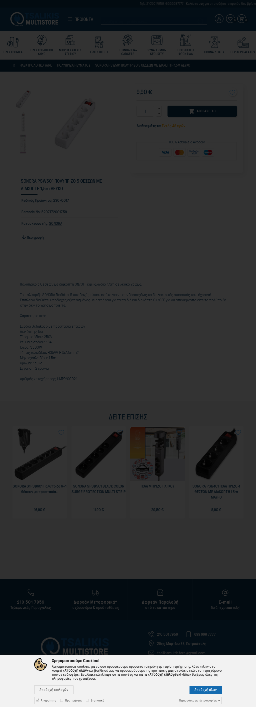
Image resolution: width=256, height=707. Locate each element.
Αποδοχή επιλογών (54, 690)
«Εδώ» (186, 674)
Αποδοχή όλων (205, 690)
